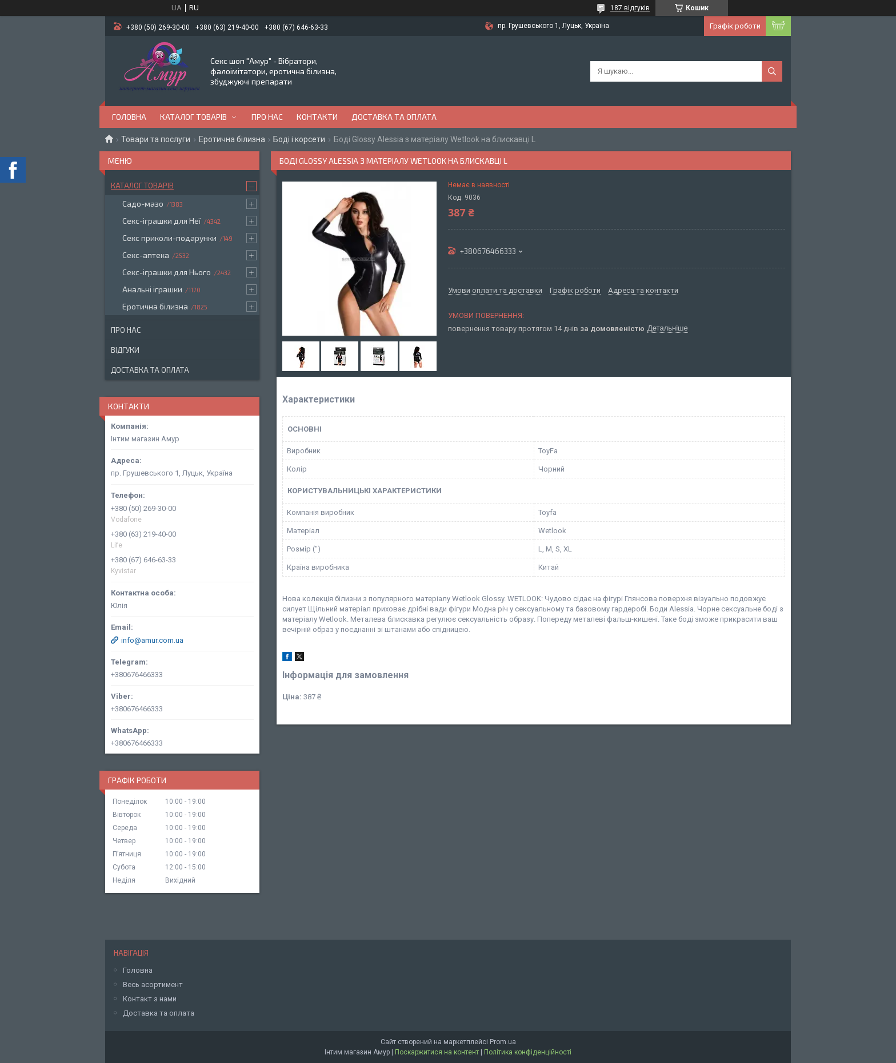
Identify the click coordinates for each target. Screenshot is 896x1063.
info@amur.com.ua (152, 640)
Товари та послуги (155, 139)
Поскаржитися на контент (437, 1052)
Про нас (267, 117)
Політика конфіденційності (527, 1052)
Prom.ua (503, 1042)
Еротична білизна (232, 139)
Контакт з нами (150, 998)
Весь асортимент (153, 984)
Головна (129, 117)
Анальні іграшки (152, 289)
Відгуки (125, 350)
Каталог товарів (193, 117)
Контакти (317, 117)
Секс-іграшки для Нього (166, 272)
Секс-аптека (145, 255)
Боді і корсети (299, 139)
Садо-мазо (142, 203)
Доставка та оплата (394, 117)
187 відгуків (630, 8)
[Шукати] (772, 71)
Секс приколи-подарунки (169, 238)
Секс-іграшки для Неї (161, 221)
